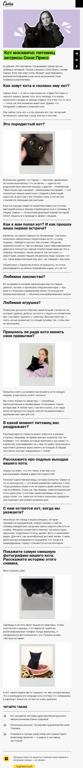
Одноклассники (76, 66)
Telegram (76, 53)
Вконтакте (76, 60)
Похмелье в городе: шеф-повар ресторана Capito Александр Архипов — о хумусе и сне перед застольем (38, 737)
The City (8, 4)
